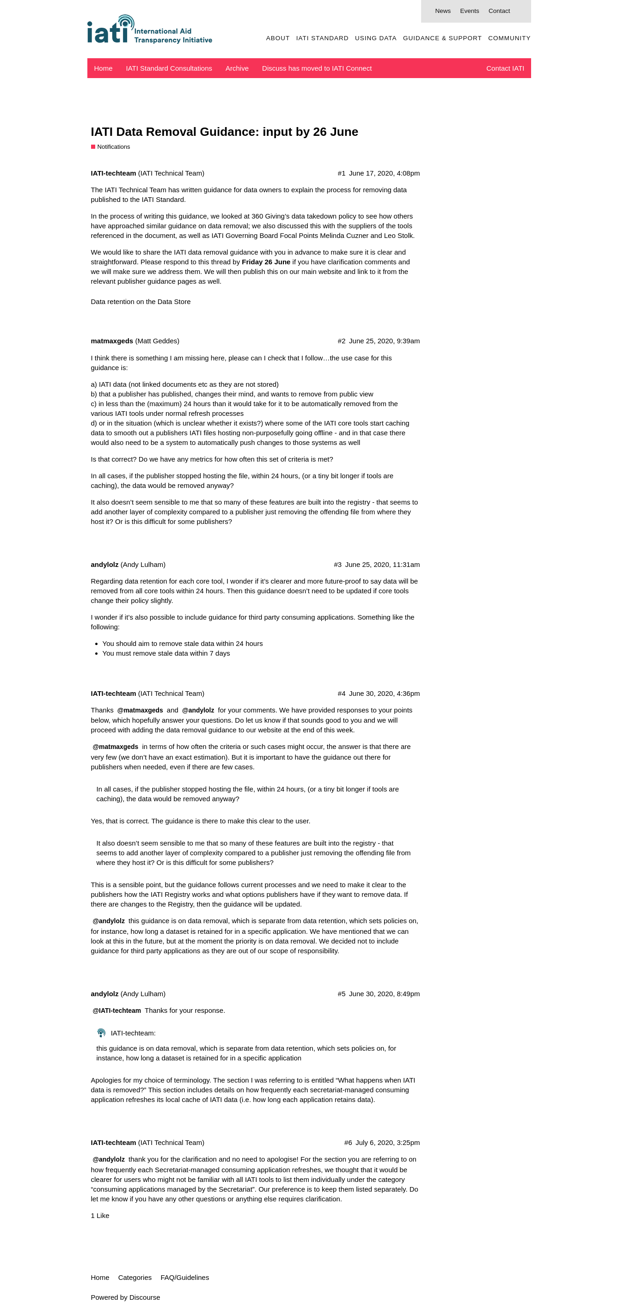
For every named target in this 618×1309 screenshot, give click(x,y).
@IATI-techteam (117, 1010)
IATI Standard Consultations (169, 68)
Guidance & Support (442, 38)
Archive (237, 68)
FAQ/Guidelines (184, 1277)
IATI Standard (322, 38)
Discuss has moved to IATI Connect (317, 68)
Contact (499, 10)
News (443, 10)
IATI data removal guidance (216, 252)
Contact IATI (505, 68)
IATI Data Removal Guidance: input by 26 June (225, 132)
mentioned (355, 931)
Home (103, 68)
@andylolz (198, 710)
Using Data (376, 38)
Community (509, 38)
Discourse (144, 1297)
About (278, 38)
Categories (135, 1277)
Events (469, 10)
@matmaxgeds (140, 710)
